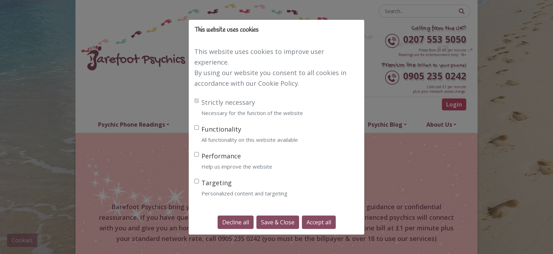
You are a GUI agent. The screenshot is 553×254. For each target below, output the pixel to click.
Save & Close (277, 222)
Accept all (318, 222)
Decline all (235, 222)
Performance (221, 156)
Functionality (221, 129)
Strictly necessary (228, 102)
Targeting (216, 183)
